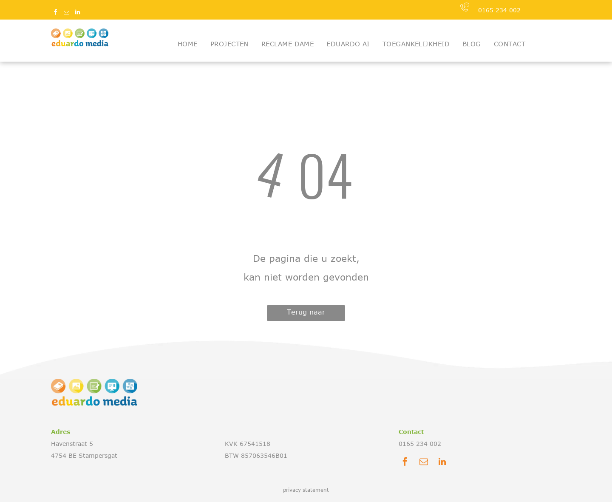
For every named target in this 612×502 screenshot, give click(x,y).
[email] (66, 13)
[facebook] (55, 13)
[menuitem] (187, 43)
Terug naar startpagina (306, 314)
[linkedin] (77, 13)
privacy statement (306, 490)
